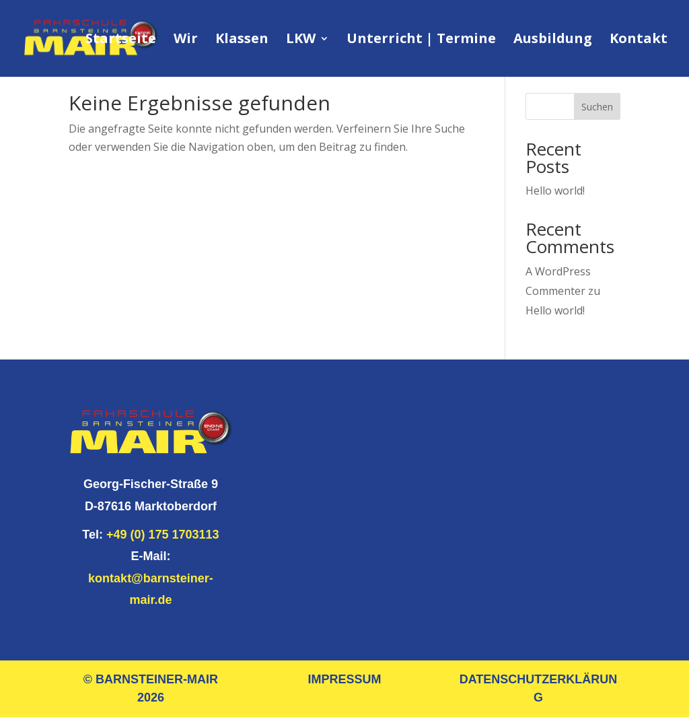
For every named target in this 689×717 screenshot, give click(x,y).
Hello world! (555, 190)
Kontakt (638, 40)
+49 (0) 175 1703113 (162, 534)
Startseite (120, 40)
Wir (186, 40)
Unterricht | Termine (421, 40)
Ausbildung (552, 40)
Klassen (241, 40)
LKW (301, 40)
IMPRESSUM (344, 679)
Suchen (597, 106)
